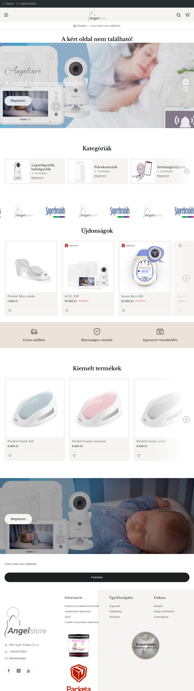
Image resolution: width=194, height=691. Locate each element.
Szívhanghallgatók (171, 167)
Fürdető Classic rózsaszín (89, 441)
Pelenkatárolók (105, 167)
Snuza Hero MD (132, 296)
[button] (185, 82)
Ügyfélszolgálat (121, 598)
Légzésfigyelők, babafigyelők (43, 167)
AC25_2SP (71, 296)
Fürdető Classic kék (21, 441)
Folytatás (97, 577)
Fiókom (160, 598)
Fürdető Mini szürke (21, 296)
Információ (73, 598)
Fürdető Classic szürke (151, 441)
